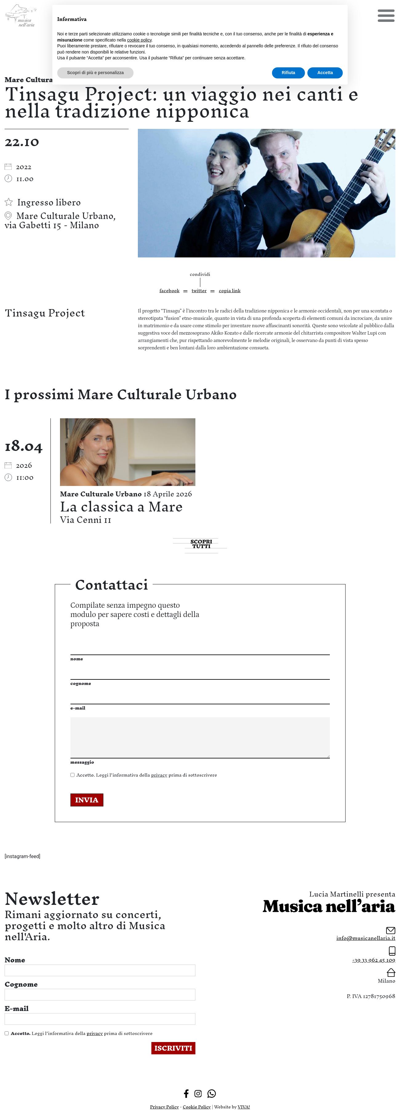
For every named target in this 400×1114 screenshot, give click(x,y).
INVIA (86, 800)
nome (76, 659)
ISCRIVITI (173, 1048)
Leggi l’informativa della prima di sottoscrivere (147, 775)
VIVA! (244, 1107)
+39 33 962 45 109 (373, 960)
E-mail (17, 1008)
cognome (80, 683)
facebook (169, 290)
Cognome (21, 984)
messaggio (82, 762)
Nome (15, 960)
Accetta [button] (325, 72)
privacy (159, 775)
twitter (199, 290)
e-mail (78, 708)
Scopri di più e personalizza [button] (95, 72)
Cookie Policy (197, 1107)
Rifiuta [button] (288, 72)
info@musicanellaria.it (365, 938)
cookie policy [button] (139, 40)
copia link (230, 290)
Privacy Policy (164, 1107)
